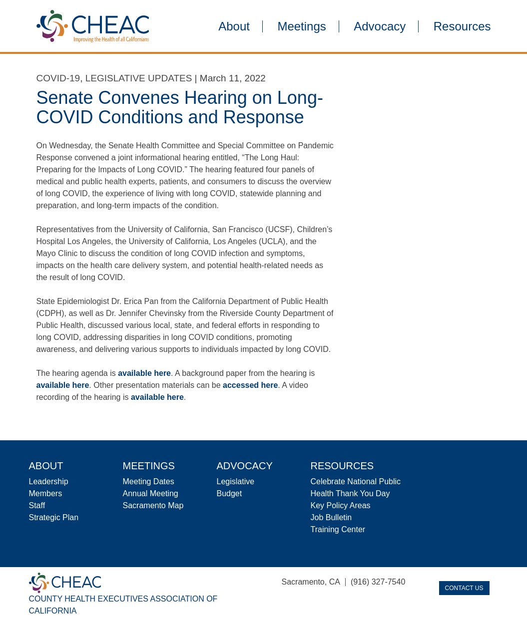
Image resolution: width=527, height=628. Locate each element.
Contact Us (464, 588)
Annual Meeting (150, 493)
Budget (229, 493)
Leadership (48, 481)
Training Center (338, 529)
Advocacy (380, 26)
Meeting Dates (148, 481)
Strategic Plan (54, 517)
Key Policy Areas (341, 505)
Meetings (301, 26)
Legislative (236, 481)
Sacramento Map (153, 505)
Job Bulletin (331, 517)
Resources (462, 26)
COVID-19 (58, 78)
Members (45, 493)
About (234, 26)
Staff (37, 505)
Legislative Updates (138, 78)
